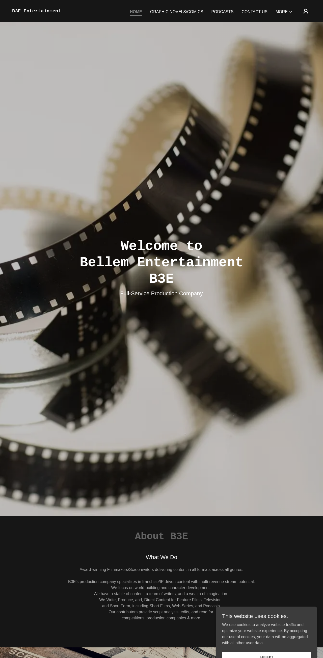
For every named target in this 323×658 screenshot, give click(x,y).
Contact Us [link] (254, 12)
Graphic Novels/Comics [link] (176, 12)
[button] (284, 12)
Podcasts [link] (222, 12)
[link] (36, 11)
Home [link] (136, 12)
